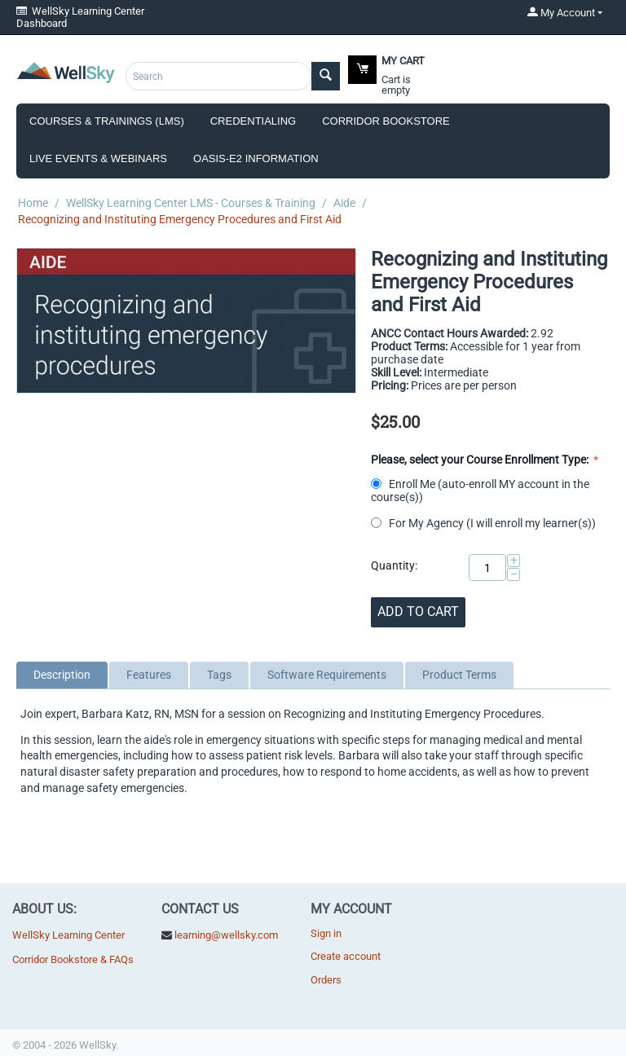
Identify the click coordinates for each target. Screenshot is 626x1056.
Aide (344, 202)
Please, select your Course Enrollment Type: (481, 459)
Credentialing (253, 121)
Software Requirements (326, 674)
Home (33, 202)
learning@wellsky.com (226, 935)
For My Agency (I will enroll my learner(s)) (484, 523)
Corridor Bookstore (386, 121)
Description (61, 674)
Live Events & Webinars (98, 158)
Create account (346, 956)
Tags (219, 674)
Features (148, 674)
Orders (326, 980)
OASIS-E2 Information (256, 158)
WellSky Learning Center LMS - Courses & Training (190, 202)
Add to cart (418, 611)
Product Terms (459, 674)
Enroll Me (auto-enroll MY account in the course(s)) (480, 490)
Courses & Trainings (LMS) (106, 121)
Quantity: (394, 565)
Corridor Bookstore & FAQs (73, 959)
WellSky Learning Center (68, 935)
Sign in (326, 933)
